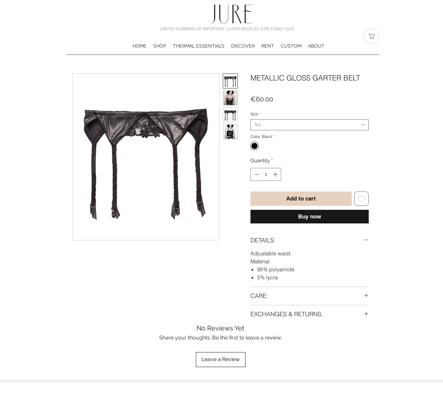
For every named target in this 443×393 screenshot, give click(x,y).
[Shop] (371, 36)
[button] (160, 46)
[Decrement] (255, 174)
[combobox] (309, 124)
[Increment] (275, 174)
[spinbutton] (265, 174)
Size (255, 114)
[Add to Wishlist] (361, 199)
